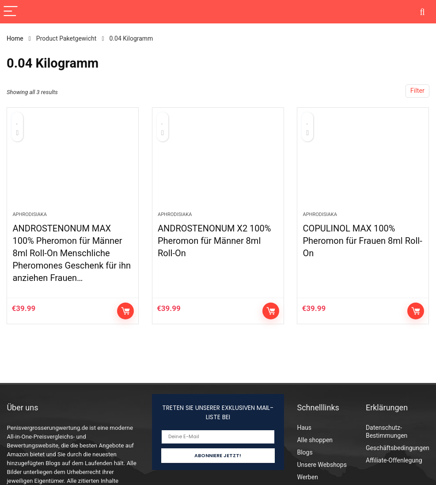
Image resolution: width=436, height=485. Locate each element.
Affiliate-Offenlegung (394, 460)
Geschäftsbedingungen (397, 447)
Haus (304, 427)
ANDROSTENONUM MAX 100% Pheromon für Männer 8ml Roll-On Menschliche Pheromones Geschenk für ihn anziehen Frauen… (71, 253)
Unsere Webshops (321, 464)
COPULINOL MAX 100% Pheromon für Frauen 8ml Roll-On (362, 240)
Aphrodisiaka (29, 214)
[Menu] (10, 11)
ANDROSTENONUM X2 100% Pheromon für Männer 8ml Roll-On (214, 240)
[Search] (422, 11)
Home (15, 38)
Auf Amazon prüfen (125, 311)
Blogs (304, 452)
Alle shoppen (315, 439)
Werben (307, 477)
